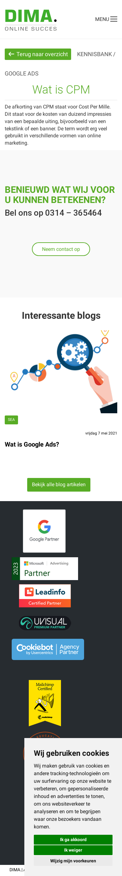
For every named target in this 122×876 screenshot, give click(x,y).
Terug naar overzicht (38, 54)
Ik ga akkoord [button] (73, 839)
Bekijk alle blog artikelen (59, 484)
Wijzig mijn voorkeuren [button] (73, 860)
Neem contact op (61, 249)
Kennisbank (94, 54)
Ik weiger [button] (73, 850)
